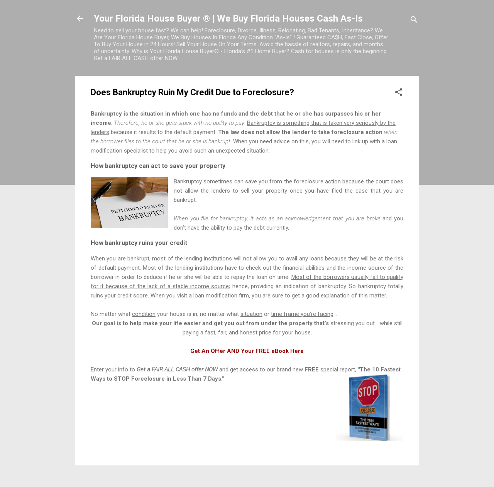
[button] (398, 93)
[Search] (414, 21)
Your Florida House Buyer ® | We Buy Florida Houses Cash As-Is (228, 18)
